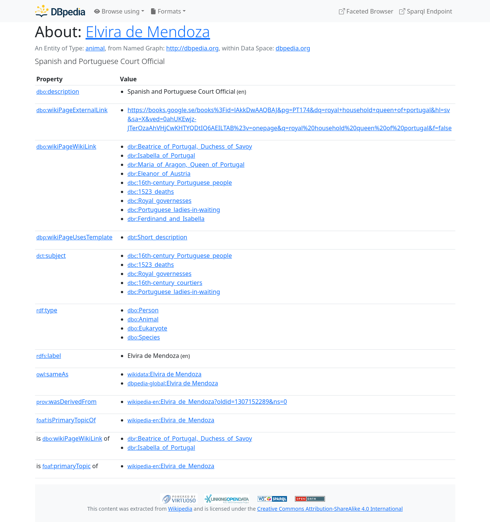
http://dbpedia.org (192, 48)
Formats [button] (165, 11)
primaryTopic (66, 466)
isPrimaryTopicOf (66, 420)
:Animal (143, 319)
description (58, 91)
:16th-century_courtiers (165, 283)
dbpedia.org (293, 48)
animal (95, 48)
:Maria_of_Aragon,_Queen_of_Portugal (186, 164)
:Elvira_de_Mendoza (171, 420)
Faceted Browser (366, 11)
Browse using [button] (117, 11)
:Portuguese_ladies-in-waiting (174, 209)
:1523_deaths (151, 191)
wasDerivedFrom (67, 401)
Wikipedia (180, 508)
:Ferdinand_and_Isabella (166, 219)
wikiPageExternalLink (72, 110)
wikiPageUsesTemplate (75, 237)
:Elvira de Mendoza (164, 374)
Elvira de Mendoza (147, 31)
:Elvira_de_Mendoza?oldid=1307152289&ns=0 (207, 401)
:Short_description (158, 237)
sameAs (53, 374)
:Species (144, 337)
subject (51, 255)
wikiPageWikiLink (66, 146)
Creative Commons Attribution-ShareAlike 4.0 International (330, 508)
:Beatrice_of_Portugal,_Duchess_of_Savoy (190, 146)
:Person (143, 310)
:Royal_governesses (160, 200)
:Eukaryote (148, 328)
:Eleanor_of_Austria (159, 173)
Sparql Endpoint (425, 11)
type (47, 310)
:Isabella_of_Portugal (161, 155)
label (49, 356)
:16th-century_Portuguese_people (180, 182)
